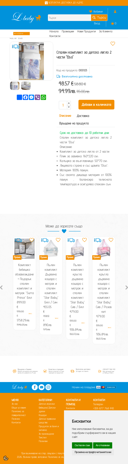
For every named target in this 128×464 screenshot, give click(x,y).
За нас (15, 403)
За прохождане (46, 433)
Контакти (55, 36)
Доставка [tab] (83, 116)
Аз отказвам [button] (103, 445)
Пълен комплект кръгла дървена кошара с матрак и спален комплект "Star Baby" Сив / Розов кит (104, 288)
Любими (98, 11)
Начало (54, 31)
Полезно (16, 418)
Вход (97, 23)
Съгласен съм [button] (82, 445)
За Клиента (105, 31)
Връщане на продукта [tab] (74, 123)
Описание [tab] (65, 116)
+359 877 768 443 (103, 408)
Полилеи (43, 441)
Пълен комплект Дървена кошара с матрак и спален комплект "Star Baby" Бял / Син (50, 283)
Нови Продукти (86, 31)
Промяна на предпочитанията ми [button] (93, 452)
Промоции (68, 31)
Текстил (43, 437)
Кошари (43, 415)
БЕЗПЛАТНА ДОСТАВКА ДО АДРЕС (64, 2)
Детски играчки (47, 403)
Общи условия (19, 407)
